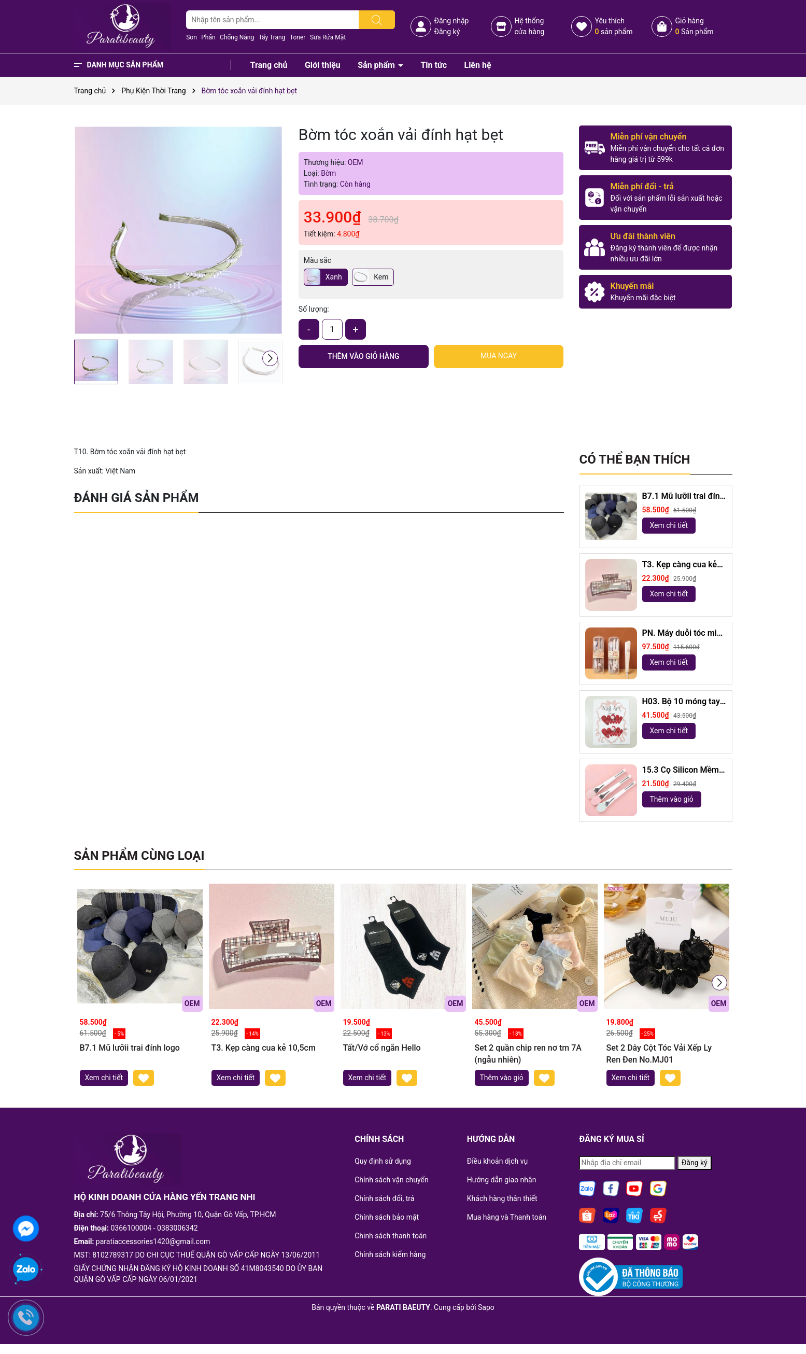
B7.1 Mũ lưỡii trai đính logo (683, 496)
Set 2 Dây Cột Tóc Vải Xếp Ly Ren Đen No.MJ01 (659, 1053)
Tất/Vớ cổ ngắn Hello (382, 1048)
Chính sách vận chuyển (392, 1180)
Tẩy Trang (272, 37)
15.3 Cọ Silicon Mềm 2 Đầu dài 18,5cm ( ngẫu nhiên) (684, 770)
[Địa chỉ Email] (627, 1163)
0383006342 (177, 1228)
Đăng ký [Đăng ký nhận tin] (695, 1162)
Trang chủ (269, 65)
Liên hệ (477, 65)
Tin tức (433, 65)
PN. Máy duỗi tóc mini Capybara (683, 633)
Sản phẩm (377, 65)
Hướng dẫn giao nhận (501, 1180)
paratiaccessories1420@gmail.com (153, 1241)
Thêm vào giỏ (672, 799)
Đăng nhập (451, 21)
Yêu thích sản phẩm (613, 26)
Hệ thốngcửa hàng (529, 26)
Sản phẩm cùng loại (139, 855)
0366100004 (131, 1228)
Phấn (208, 37)
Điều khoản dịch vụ (497, 1161)
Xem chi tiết (669, 525)
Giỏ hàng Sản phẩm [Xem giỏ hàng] (694, 26)
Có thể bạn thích (634, 459)
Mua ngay (498, 356)
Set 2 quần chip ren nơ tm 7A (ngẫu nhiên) (528, 1053)
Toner (297, 37)
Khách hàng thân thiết (502, 1198)
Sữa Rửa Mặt (328, 37)
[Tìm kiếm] (377, 19)
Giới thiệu (323, 65)
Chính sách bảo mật (387, 1217)
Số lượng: (314, 309)
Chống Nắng (237, 37)
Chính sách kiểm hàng (390, 1254)
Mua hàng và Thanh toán (506, 1217)
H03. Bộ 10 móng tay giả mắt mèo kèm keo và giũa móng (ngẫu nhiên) (682, 701)
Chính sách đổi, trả (384, 1198)
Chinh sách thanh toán (391, 1236)
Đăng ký (447, 31)
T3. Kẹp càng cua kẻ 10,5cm (679, 565)
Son (191, 37)
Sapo (486, 1307)
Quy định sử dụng (383, 1161)
